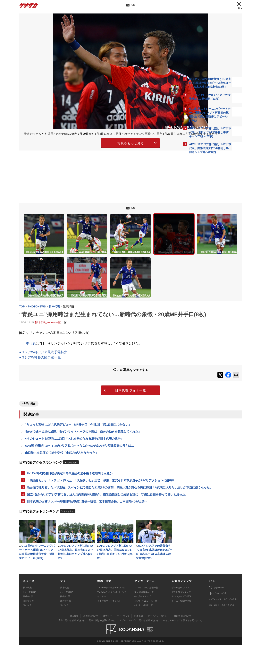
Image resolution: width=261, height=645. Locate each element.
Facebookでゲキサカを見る (205, 223)
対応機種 (74, 616)
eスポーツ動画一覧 (143, 605)
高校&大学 (28, 596)
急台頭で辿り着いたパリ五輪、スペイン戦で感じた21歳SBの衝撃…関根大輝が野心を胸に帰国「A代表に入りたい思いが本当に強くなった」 (99, 478)
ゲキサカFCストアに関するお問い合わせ (183, 620)
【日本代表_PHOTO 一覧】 (48, 307)
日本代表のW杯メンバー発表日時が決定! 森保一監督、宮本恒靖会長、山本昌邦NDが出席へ (87, 500)
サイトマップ (123, 616)
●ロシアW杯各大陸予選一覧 (40, 342)
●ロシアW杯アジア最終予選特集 (43, 337)
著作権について (90, 616)
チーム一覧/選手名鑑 (181, 601)
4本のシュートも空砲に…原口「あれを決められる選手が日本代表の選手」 (74, 420)
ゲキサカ (29, 6)
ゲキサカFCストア (180, 588)
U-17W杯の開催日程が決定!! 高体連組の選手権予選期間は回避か (69, 456)
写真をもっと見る (96, 146)
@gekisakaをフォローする (204, 215)
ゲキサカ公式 (217, 594)
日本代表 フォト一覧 (96, 372)
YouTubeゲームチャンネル (221, 605)
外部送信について (182, 616)
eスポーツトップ (142, 596)
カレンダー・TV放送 (181, 596)
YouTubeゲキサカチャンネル (111, 588)
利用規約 (138, 616)
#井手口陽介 (28, 384)
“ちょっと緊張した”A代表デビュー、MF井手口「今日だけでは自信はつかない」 (78, 406)
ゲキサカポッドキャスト (109, 601)
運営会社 (107, 616)
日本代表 (29, 328)
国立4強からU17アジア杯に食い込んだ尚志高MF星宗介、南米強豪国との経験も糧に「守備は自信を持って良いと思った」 (100, 490)
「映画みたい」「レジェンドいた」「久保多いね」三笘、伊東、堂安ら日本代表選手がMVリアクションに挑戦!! (98, 466)
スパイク (27, 605)
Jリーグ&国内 (29, 592)
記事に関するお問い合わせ (102, 620)
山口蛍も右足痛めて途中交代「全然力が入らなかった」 (61, 435)
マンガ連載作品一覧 (144, 592)
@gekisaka (216, 588)
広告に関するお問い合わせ (71, 620)
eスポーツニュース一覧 (145, 601)
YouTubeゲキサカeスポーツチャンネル (111, 594)
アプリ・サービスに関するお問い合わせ (139, 620)
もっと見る (72, 446)
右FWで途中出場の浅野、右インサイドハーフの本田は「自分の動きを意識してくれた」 (83, 413)
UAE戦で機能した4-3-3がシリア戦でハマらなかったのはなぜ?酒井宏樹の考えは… (79, 428)
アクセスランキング (181, 592)
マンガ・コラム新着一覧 (146, 588)
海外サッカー (29, 601)
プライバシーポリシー (158, 616)
